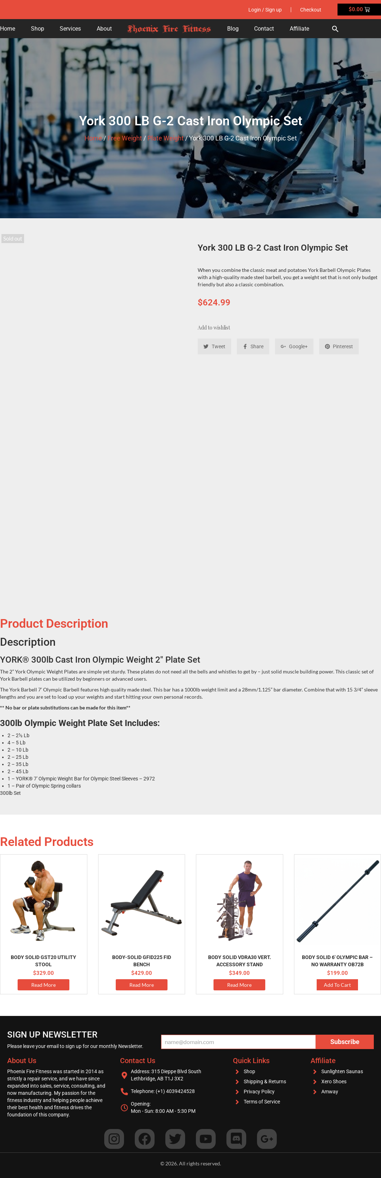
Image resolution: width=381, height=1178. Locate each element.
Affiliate (299, 28)
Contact (264, 28)
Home (7, 28)
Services (70, 28)
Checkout (310, 10)
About (104, 28)
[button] (335, 28)
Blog (233, 28)
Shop (37, 28)
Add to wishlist (214, 327)
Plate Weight (165, 138)
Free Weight (124, 138)
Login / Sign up (265, 10)
